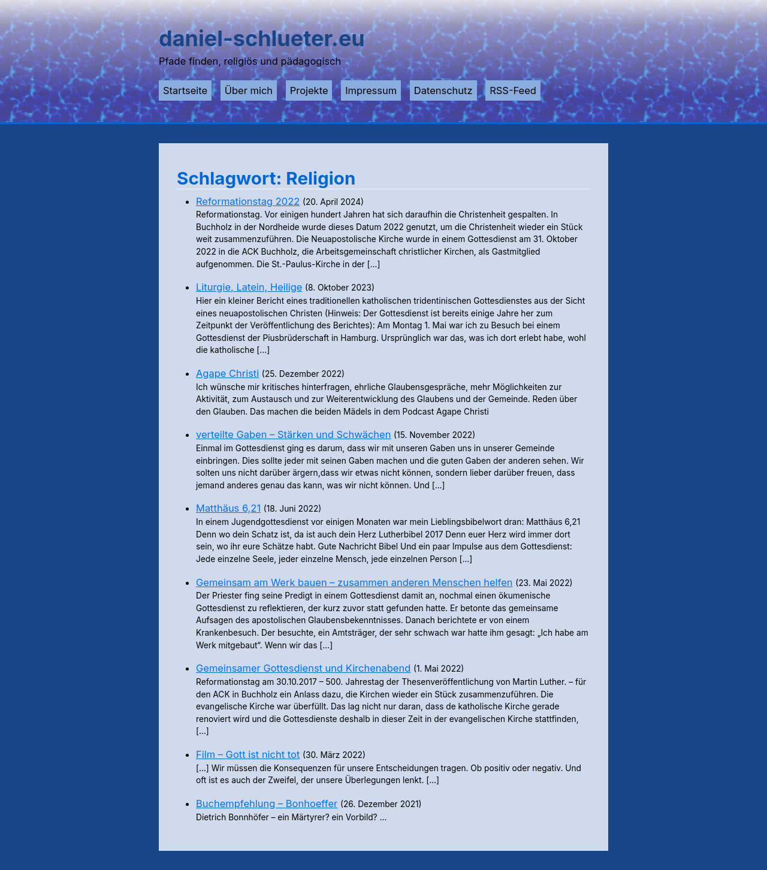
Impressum (371, 90)
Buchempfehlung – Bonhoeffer (266, 803)
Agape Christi (227, 373)
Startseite (185, 90)
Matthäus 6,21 (228, 508)
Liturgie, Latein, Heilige (249, 287)
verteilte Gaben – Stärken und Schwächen (293, 434)
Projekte (309, 90)
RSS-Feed (513, 90)
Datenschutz (443, 90)
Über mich (249, 90)
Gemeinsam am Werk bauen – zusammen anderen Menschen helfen (354, 582)
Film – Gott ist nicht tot (248, 754)
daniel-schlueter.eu (262, 38)
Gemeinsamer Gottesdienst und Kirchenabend (303, 668)
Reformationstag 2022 (248, 201)
